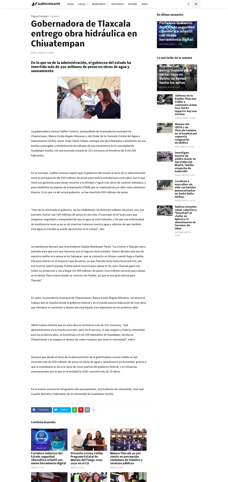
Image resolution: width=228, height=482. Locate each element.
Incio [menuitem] (70, 4)
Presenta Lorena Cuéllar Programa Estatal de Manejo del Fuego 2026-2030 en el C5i (87, 458)
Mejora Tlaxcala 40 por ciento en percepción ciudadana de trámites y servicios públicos (126, 458)
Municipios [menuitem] (98, 4)
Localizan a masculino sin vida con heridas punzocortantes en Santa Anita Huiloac (185, 189)
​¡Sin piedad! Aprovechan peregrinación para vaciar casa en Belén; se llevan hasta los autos (175, 73)
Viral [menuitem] (144, 4)
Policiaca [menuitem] (118, 4)
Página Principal (39, 16)
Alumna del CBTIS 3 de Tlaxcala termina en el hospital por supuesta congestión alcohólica (186, 133)
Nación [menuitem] (132, 4)
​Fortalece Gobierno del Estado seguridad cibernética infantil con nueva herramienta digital (48, 458)
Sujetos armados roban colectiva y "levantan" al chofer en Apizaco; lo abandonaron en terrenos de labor (186, 218)
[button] (188, 4)
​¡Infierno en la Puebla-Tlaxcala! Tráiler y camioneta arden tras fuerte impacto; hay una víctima (186, 105)
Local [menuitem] (82, 4)
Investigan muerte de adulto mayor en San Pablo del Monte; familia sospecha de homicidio (185, 162)
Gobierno (54, 16)
